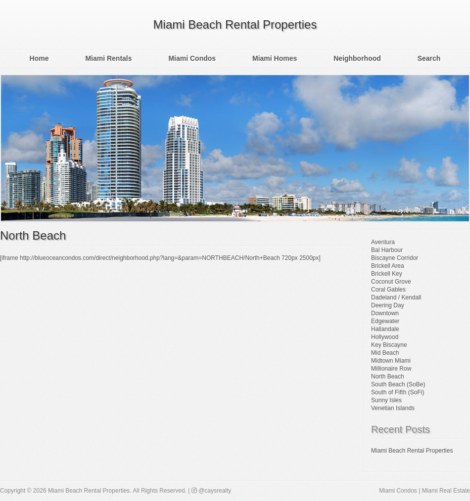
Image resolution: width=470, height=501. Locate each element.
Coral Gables (388, 289)
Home (39, 58)
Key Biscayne (389, 344)
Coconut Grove (391, 281)
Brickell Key (386, 273)
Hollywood (384, 337)
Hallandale (385, 329)
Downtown (385, 313)
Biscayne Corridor (394, 257)
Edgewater (385, 321)
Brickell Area (387, 265)
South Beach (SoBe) (398, 384)
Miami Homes (274, 58)
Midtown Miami (391, 360)
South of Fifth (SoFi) (397, 392)
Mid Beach (385, 352)
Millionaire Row (391, 368)
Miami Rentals (108, 58)
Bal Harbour (387, 250)
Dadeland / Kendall (396, 297)
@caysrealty (211, 490)
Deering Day (387, 305)
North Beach (33, 235)
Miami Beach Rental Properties (235, 24)
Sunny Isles (386, 400)
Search (429, 58)
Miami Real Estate (446, 490)
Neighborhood (357, 58)
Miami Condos (192, 58)
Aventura (383, 242)
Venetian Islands (393, 408)
